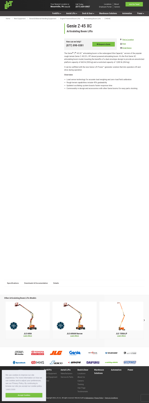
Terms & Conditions (111, 398)
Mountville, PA (57, 6)
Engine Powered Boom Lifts (70, 19)
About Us (81, 377)
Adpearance (89, 398)
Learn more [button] (10, 389)
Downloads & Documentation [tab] (36, 283)
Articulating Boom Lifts (92, 19)
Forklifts (56, 13)
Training (80, 384)
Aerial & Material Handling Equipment (42, 19)
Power (140, 13)
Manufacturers (66, 373)
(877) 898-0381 (75, 45)
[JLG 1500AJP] (121, 334)
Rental (46, 381)
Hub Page (81, 388)
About (116, 4)
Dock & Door (88, 13)
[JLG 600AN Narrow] (74, 334)
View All (67, 6)
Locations (107, 4)
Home (8, 19)
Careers (117, 7)
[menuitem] (57, 13)
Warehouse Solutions (108, 13)
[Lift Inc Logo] (20, 5)
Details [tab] (56, 283)
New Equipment (20, 19)
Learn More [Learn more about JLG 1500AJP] (121, 336)
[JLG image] (28, 316)
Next (143, 320)
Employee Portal (105, 7)
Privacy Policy (98, 398)
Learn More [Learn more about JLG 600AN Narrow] (74, 336)
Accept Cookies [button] (24, 395)
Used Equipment (50, 377)
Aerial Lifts (71, 13)
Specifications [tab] (13, 283)
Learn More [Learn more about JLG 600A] (27, 336)
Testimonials (82, 391)
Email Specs (126, 48)
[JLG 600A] (27, 334)
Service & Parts (67, 377)
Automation (127, 13)
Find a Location (128, 40)
